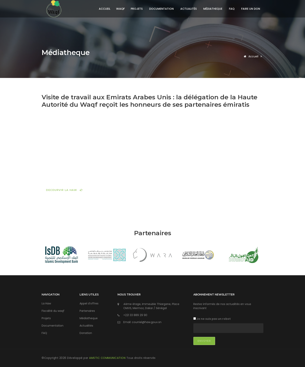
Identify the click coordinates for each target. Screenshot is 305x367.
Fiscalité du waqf (53, 311)
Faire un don (250, 9)
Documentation (161, 9)
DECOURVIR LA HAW (64, 189)
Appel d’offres (89, 303)
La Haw (46, 303)
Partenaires (87, 311)
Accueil (104, 9)
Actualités (188, 9)
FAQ (232, 9)
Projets (137, 9)
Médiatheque (212, 9)
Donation (86, 333)
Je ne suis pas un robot (212, 319)
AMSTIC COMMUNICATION (107, 358)
